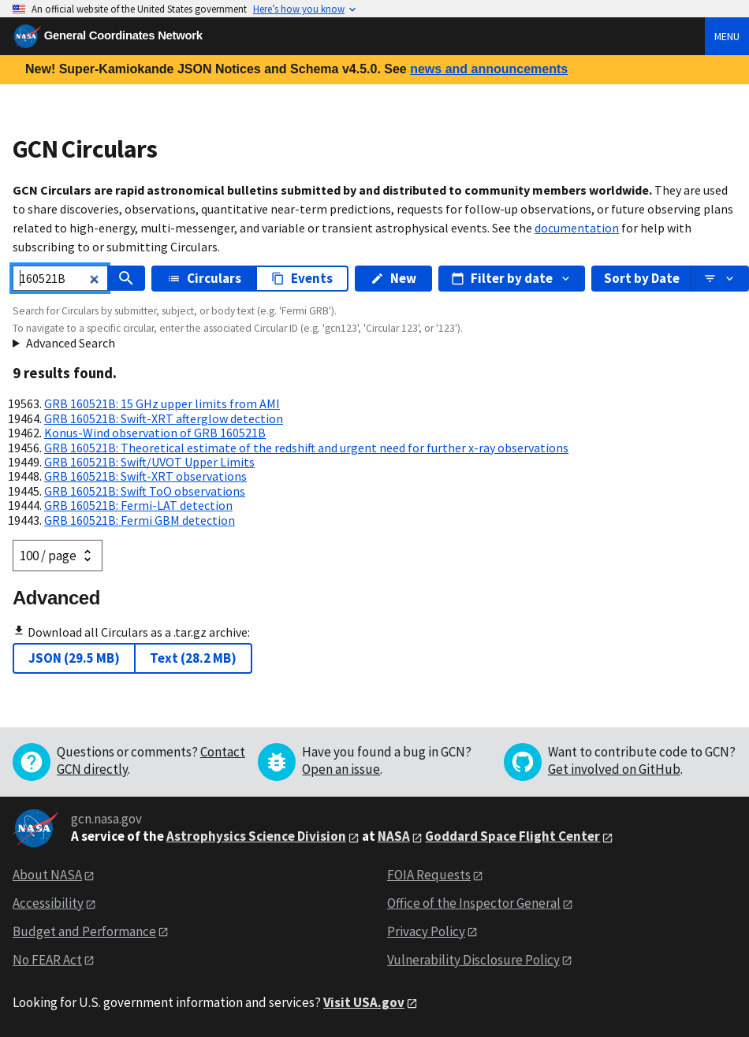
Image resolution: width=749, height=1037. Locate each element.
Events (302, 278)
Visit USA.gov (363, 1002)
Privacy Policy (426, 931)
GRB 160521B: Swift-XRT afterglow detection (163, 418)
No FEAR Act (47, 959)
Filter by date (511, 278)
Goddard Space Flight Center (512, 836)
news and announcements (489, 69)
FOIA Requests (429, 874)
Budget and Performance (84, 931)
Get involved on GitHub (614, 769)
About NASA (47, 874)
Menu (727, 36)
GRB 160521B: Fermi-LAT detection (138, 505)
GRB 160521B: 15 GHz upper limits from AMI (162, 403)
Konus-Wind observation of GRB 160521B (155, 432)
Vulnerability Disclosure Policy (473, 959)
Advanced (56, 597)
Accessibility (48, 903)
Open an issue (341, 769)
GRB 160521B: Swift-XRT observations (145, 476)
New (393, 278)
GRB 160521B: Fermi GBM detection (139, 520)
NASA (394, 836)
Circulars (204, 278)
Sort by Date (642, 278)
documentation (577, 228)
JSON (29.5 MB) (74, 658)
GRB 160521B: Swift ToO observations (144, 491)
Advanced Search (70, 343)
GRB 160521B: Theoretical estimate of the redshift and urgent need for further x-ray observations (306, 447)
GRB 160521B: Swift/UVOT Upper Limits (149, 462)
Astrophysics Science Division (256, 836)
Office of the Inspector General (474, 903)
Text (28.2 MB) (193, 658)
